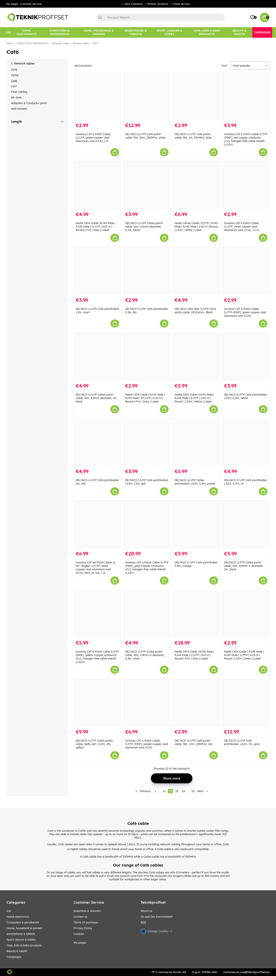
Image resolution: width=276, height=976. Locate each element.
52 (193, 791)
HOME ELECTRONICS (18, 916)
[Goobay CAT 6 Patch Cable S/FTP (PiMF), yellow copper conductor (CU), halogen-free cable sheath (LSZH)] (97, 614)
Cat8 (14, 69)
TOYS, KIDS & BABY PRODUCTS (24, 945)
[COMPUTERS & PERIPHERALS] (60, 32)
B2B (143, 922)
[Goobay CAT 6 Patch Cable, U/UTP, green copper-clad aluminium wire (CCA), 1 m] (97, 96)
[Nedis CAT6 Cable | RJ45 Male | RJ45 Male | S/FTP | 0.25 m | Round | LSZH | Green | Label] (246, 614)
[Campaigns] (262, 32)
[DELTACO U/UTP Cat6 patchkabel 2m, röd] (97, 443)
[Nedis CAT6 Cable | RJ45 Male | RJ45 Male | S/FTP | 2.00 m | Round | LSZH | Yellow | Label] (196, 357)
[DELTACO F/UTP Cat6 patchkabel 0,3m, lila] (147, 271)
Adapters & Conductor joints (29, 103)
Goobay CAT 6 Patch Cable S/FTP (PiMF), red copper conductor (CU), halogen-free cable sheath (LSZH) (245, 139)
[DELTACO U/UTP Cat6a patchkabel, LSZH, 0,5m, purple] (196, 443)
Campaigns (14, 957)
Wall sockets (19, 108)
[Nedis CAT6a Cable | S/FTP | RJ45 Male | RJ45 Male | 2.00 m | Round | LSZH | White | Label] (196, 186)
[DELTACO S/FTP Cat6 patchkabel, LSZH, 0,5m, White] (246, 357)
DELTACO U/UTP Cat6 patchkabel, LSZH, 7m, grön (242, 742)
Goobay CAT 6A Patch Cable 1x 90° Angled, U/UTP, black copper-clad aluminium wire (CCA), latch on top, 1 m (95, 568)
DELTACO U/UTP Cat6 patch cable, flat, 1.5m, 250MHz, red (193, 742)
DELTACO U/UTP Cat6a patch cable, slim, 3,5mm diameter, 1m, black (96, 398)
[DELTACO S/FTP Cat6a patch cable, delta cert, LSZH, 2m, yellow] (97, 703)
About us (146, 911)
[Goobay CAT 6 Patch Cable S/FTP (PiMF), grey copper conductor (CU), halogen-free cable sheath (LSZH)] (147, 525)
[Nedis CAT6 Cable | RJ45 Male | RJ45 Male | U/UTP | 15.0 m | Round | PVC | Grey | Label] (196, 614)
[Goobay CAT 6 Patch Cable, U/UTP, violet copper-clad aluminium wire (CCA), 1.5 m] (246, 186)
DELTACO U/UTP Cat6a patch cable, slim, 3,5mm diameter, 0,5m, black (144, 226)
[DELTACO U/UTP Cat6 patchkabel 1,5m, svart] (97, 271)
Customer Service (31, 3)
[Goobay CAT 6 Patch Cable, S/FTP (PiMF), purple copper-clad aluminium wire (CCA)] (147, 703)
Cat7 (14, 86)
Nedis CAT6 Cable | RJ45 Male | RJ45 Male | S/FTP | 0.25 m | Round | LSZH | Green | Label (244, 655)
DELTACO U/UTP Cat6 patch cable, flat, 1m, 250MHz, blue (193, 135)
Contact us (80, 916)
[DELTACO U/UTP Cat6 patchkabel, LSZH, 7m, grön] (246, 703)
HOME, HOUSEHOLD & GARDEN (24, 928)
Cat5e (15, 75)
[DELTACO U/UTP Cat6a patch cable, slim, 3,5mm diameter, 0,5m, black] (147, 186)
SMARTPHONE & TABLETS (21, 934)
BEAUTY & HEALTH (17, 951)
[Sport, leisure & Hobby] (169, 32)
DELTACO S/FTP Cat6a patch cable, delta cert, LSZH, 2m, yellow (94, 744)
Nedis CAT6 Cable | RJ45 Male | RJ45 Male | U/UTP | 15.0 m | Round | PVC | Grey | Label (194, 655)
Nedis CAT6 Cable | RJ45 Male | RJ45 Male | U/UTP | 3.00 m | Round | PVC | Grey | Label (95, 226)
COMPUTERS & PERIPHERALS (32, 43)
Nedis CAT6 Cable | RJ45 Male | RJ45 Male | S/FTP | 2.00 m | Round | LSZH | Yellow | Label (194, 398)
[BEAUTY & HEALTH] (239, 32)
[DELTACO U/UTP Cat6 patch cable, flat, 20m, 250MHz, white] (147, 96)
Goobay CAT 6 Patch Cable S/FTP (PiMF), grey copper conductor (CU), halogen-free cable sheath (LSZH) (146, 568)
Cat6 (94, 43)
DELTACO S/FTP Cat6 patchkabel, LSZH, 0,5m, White (245, 396)
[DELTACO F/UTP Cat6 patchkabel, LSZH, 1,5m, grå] (147, 443)
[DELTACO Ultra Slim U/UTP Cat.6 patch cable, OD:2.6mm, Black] (196, 271)
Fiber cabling (19, 92)
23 (176, 791)
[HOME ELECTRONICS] (27, 32)
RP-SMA (16, 97)
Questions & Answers (87, 911)
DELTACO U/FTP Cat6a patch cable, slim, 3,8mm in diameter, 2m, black (243, 566)
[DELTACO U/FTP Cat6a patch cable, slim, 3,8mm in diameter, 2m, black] (246, 525)
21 (164, 791)
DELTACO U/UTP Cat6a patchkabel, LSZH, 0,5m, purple (195, 481)
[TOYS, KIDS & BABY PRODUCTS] (206, 32)
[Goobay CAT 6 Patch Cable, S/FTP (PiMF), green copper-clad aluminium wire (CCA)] (246, 271)
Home (10, 43)
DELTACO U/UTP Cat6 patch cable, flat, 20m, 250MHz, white (145, 135)
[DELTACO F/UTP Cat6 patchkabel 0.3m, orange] (196, 525)
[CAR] (8, 32)
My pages (12, 3)
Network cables (81, 43)
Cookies (79, 934)
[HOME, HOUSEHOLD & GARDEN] (99, 32)
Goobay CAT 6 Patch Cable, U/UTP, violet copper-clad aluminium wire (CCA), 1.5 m (241, 226)
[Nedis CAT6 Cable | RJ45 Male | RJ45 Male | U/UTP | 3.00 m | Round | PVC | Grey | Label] (97, 186)
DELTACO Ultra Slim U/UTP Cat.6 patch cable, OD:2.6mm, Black (195, 310)
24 (183, 791)
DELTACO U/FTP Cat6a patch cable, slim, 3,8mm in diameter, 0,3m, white (144, 655)
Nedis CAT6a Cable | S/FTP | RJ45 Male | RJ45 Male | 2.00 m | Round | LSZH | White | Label (196, 226)
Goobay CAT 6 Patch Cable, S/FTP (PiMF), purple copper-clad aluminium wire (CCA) (146, 744)
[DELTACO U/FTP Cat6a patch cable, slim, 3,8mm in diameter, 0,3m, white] (147, 614)
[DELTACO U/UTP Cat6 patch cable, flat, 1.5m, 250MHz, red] (196, 703)
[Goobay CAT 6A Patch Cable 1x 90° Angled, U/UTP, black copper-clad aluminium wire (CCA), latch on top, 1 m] (97, 525)
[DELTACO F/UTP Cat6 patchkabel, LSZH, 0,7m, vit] (246, 443)
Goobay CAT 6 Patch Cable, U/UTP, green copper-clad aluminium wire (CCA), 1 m (93, 137)
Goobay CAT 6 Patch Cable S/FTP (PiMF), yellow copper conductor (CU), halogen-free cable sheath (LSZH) (97, 657)
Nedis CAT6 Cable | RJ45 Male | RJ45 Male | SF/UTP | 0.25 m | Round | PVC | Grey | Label (145, 398)
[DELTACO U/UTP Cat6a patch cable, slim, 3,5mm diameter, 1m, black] (97, 357)
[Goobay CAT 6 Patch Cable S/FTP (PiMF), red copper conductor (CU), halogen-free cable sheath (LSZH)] (246, 96)
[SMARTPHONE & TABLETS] (135, 32)
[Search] (160, 17)
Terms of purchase (86, 922)
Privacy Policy (83, 928)
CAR (9, 911)
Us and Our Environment (156, 916)
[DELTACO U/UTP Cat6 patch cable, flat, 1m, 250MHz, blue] (196, 96)
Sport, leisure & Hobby (21, 939)
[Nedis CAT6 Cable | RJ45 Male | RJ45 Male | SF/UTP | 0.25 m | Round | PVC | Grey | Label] (147, 357)
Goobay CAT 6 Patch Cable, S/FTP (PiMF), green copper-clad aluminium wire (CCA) (245, 312)
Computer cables (61, 43)
